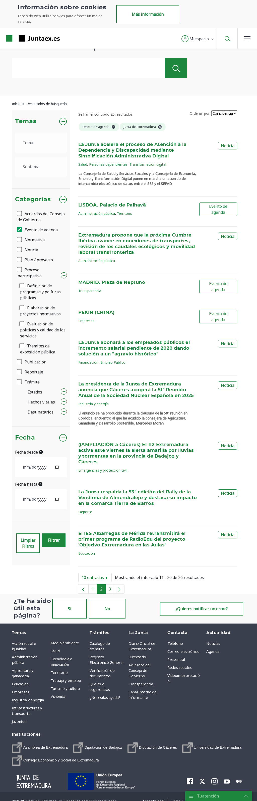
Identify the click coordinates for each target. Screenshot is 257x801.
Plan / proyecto (35, 260)
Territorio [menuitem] (59, 672)
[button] (198, 39)
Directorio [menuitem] (137, 656)
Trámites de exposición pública (37, 349)
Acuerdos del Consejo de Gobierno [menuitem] (139, 670)
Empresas (86, 320)
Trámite (29, 382)
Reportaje (30, 372)
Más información (148, 14)
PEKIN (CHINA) (96, 312)
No (107, 609)
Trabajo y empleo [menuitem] (66, 680)
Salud (82, 164)
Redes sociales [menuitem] (179, 667)
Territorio (124, 213)
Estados (35, 392)
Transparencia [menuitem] (140, 683)
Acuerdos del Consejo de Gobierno (41, 217)
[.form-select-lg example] (41, 143)
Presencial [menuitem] (176, 659)
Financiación (88, 362)
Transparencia (89, 290)
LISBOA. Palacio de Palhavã (112, 205)
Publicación (32, 362)
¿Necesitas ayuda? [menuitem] (105, 697)
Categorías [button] (33, 199)
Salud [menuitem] (55, 650)
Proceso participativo (30, 273)
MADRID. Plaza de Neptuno (111, 282)
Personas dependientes (108, 164)
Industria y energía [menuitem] (28, 699)
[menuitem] (40, 747)
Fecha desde (29, 452)
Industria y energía (93, 404)
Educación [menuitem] (20, 683)
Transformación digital (148, 164)
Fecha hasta (28, 484)
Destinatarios (40, 412)
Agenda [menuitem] (212, 651)
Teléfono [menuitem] (175, 643)
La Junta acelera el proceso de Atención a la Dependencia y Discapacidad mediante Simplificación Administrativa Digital (132, 150)
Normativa (31, 240)
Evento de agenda (38, 230)
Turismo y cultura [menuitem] (65, 688)
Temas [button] (25, 121)
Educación (86, 553)
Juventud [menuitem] (19, 721)
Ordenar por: (200, 113)
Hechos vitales (41, 402)
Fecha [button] (25, 438)
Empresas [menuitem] (20, 691)
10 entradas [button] (97, 578)
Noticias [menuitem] (213, 643)
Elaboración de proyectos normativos (40, 311)
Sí (69, 609)
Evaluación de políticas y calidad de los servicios (43, 330)
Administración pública (96, 213)
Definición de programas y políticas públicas (40, 292)
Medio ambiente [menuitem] (65, 642)
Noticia (28, 250)
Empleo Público (112, 362)
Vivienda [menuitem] (58, 696)
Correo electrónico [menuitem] (183, 651)
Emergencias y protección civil (102, 470)
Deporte (85, 511)
